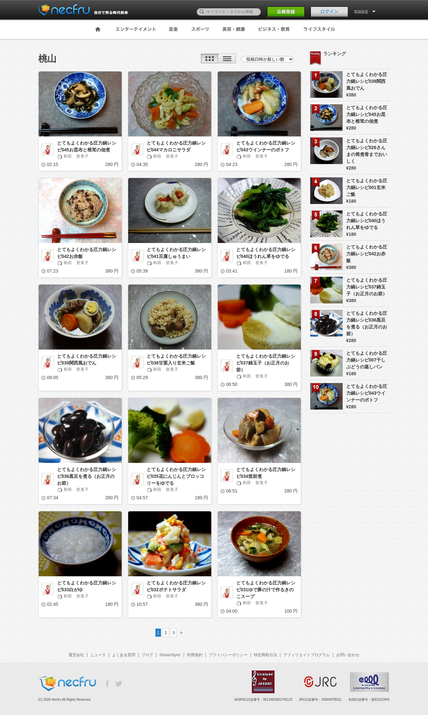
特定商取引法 (265, 655)
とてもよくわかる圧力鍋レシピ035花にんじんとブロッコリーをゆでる (176, 476)
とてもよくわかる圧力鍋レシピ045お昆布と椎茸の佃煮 (86, 146)
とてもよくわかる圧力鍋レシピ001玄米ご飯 (366, 187)
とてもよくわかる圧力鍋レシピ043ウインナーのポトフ (265, 146)
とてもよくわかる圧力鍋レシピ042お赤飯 (86, 253)
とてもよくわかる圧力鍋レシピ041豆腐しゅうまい (176, 253)
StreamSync (169, 655)
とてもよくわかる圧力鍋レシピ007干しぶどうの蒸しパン (366, 360)
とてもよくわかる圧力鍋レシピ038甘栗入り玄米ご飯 (176, 359)
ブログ (147, 655)
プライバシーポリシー (228, 655)
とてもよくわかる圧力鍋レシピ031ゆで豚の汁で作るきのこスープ (265, 589)
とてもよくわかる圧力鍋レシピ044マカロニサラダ (176, 146)
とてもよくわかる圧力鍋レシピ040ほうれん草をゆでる (265, 253)
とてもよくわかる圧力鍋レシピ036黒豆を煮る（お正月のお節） (86, 476)
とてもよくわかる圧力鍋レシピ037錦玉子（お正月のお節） (265, 362)
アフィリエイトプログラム (306, 655)
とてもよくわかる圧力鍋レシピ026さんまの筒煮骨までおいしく (366, 151)
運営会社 (76, 655)
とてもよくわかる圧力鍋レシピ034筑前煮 (265, 473)
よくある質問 (123, 655)
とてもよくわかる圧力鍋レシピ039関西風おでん (86, 359)
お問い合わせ (348, 655)
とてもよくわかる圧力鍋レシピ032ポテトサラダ (176, 586)
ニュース (98, 655)
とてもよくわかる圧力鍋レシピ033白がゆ (86, 586)
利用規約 (194, 655)
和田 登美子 (76, 156)
